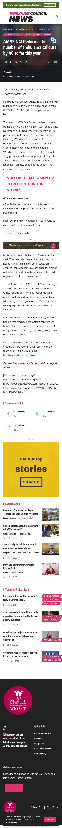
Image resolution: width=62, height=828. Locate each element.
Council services (13, 35)
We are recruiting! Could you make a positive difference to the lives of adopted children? (20, 616)
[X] (45, 413)
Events (36, 552)
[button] (50, 819)
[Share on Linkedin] (26, 62)
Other (5, 572)
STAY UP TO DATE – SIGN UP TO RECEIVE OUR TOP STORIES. (30, 183)
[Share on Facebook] (10, 62)
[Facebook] (17, 413)
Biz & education (52, 596)
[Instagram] (17, 427)
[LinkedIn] (57, 807)
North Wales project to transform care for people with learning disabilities (20, 636)
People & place (33, 35)
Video (47, 35)
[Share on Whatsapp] (21, 62)
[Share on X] (15, 62)
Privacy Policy (11, 822)
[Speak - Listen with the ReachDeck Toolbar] (53, 40)
